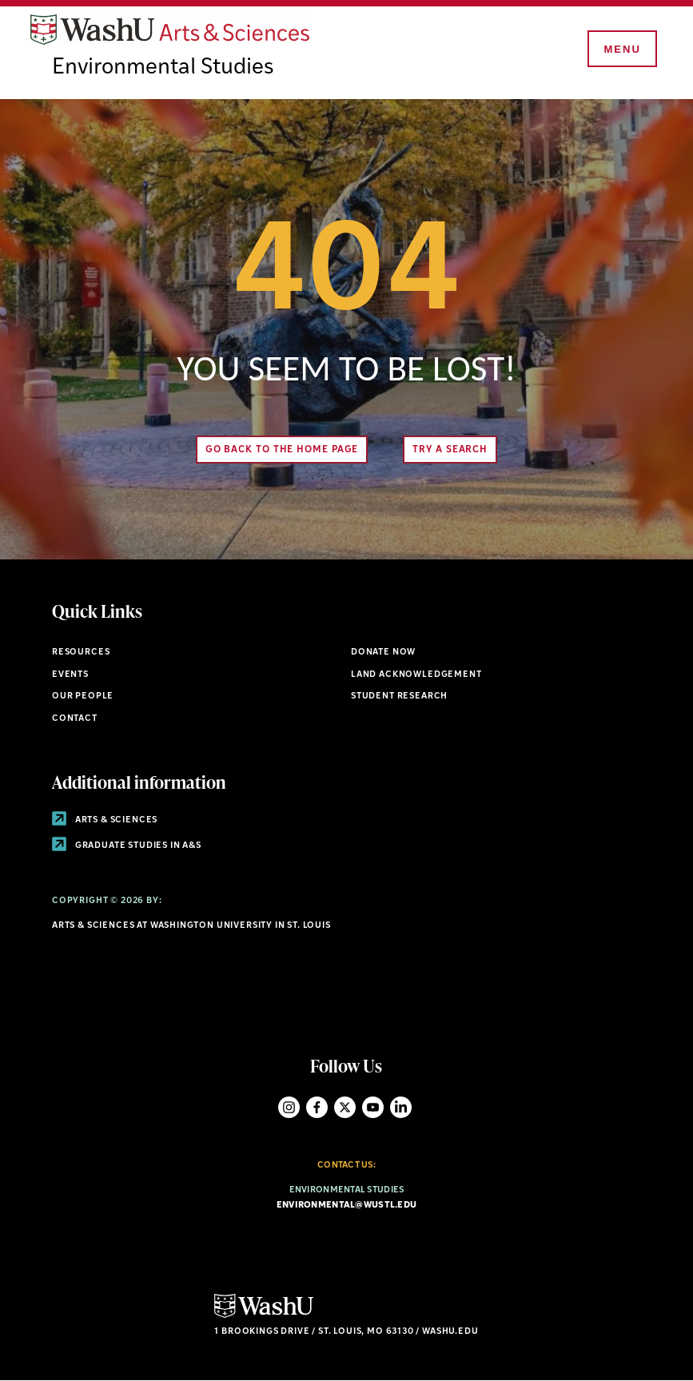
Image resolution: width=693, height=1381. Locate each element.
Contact (75, 718)
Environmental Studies (163, 68)
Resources (81, 652)
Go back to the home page (282, 450)
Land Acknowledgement (416, 675)
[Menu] (621, 49)
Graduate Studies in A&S (126, 846)
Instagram (289, 1107)
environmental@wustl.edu (346, 1205)
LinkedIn (401, 1107)
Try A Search (450, 450)
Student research (399, 696)
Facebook (317, 1107)
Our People (83, 696)
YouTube (373, 1107)
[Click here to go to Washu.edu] (263, 1315)
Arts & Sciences (104, 820)
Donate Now (383, 652)
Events (70, 675)
